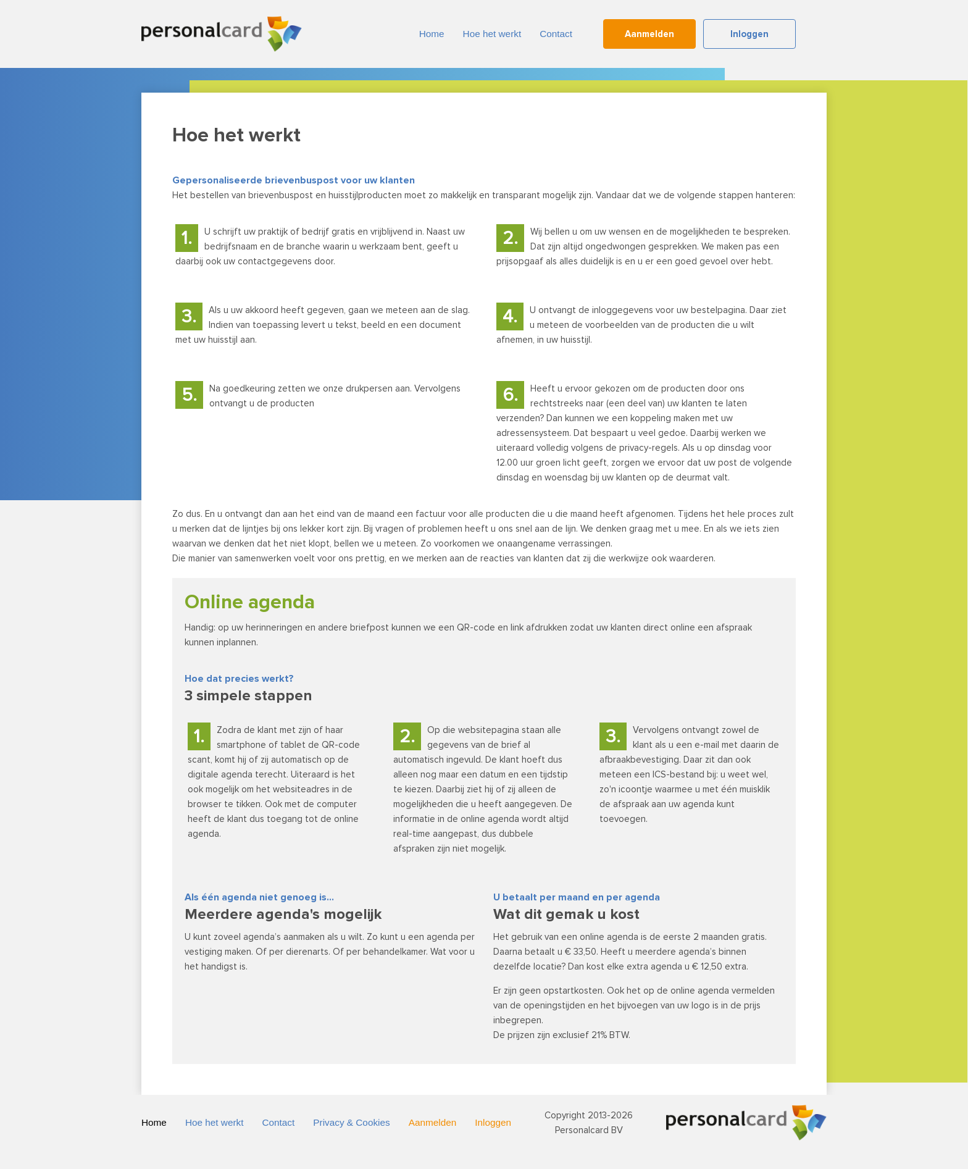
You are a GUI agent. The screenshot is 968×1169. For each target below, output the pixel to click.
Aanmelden (649, 34)
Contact (556, 33)
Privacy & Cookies (351, 1122)
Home (431, 33)
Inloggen (749, 34)
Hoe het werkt (492, 33)
